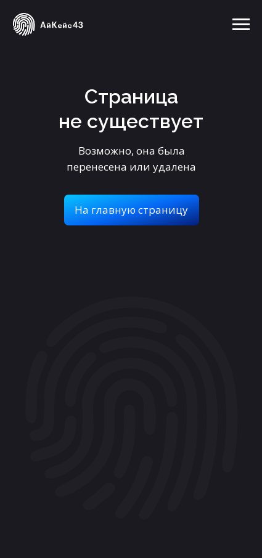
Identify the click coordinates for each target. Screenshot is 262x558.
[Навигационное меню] (241, 24)
